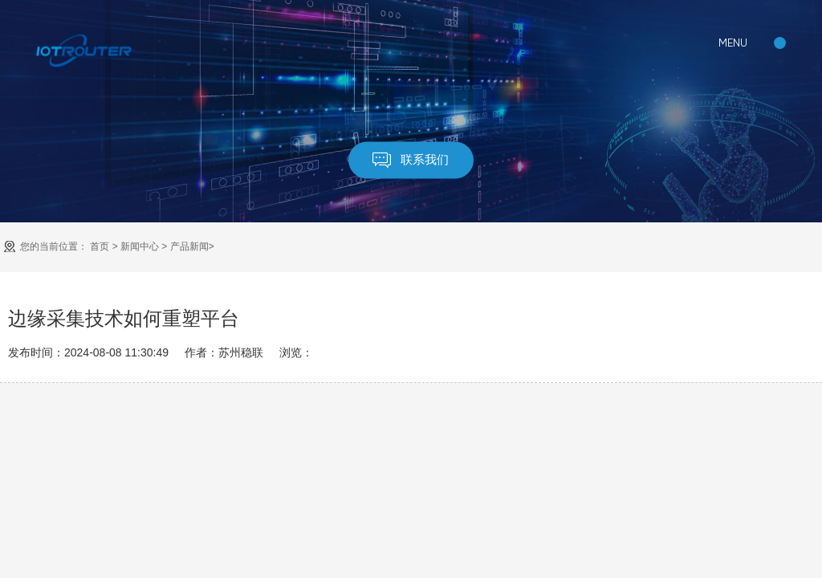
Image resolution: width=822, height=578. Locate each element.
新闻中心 (139, 246)
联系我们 (411, 160)
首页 (99, 246)
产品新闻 (189, 246)
